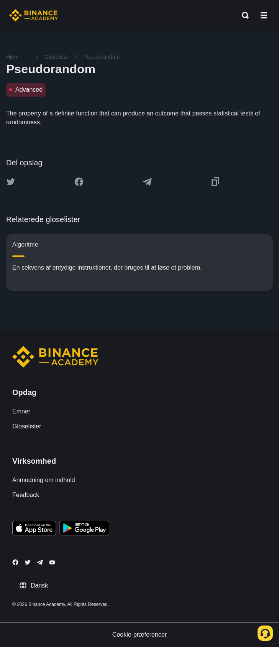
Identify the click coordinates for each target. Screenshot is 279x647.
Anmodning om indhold (43, 480)
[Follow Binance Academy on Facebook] (15, 562)
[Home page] (33, 15)
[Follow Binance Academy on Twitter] (28, 562)
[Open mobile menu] (263, 15)
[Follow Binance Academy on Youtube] (52, 562)
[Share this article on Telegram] (147, 181)
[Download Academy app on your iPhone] (34, 529)
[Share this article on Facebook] (79, 181)
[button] (263, 15)
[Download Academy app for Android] (84, 529)
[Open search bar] (243, 15)
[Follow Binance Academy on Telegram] (40, 562)
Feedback (25, 495)
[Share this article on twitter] (10, 181)
